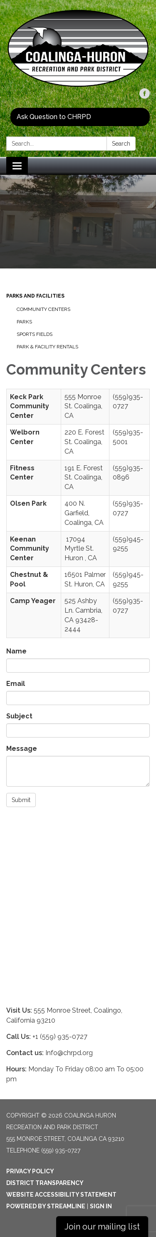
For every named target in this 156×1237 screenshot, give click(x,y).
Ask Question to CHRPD (54, 117)
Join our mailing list (102, 1227)
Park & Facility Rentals (47, 347)
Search (121, 143)
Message (21, 749)
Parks (24, 322)
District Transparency (45, 1183)
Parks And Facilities (35, 296)
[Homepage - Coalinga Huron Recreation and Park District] (78, 48)
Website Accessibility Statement (61, 1194)
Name (16, 651)
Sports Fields (34, 334)
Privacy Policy (30, 1171)
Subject (19, 716)
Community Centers (43, 309)
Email (15, 684)
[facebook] (144, 96)
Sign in (101, 1206)
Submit (21, 800)
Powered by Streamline (45, 1206)
